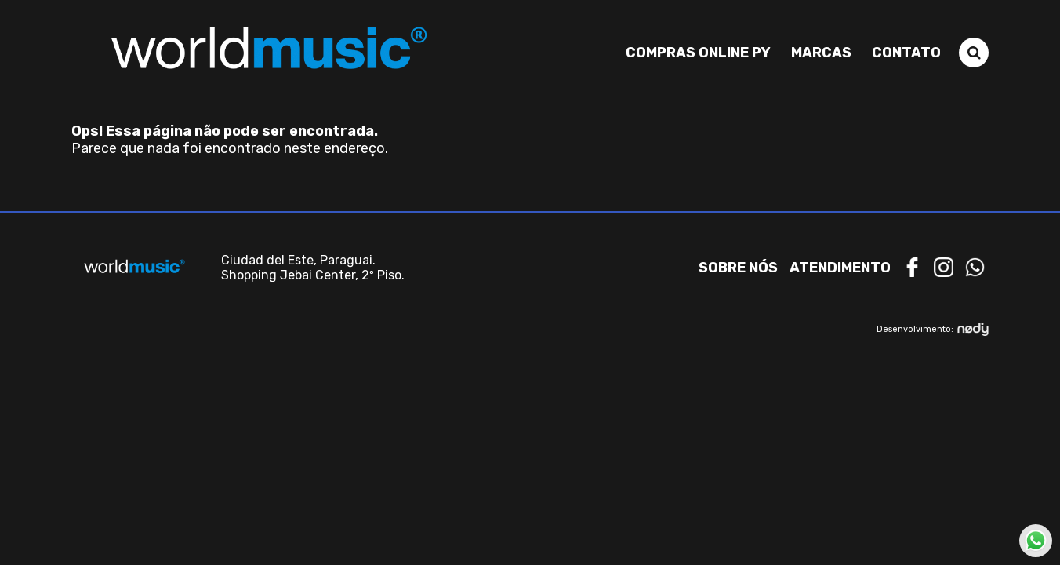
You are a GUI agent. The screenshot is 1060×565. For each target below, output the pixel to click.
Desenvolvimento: (933, 329)
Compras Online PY (698, 53)
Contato (906, 53)
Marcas (821, 53)
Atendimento (840, 268)
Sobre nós (738, 268)
